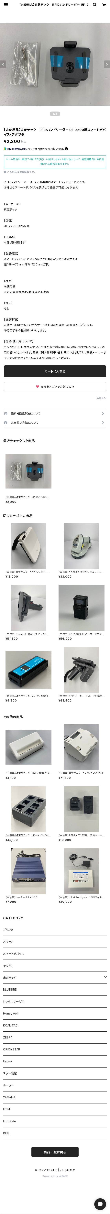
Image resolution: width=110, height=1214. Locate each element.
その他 (7, 965)
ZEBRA (8, 1037)
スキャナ (8, 941)
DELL (6, 1133)
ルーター (8, 1085)
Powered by (55, 1176)
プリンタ (8, 929)
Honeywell (10, 1013)
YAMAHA (9, 1097)
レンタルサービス (13, 1001)
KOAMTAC (10, 1025)
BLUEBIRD (10, 989)
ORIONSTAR (11, 1049)
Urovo (7, 1061)
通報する (101, 398)
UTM (6, 1109)
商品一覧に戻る (55, 1152)
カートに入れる (55, 371)
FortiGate (9, 1121)
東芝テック (10, 977)
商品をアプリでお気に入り (55, 386)
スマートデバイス (13, 953)
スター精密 (10, 1073)
